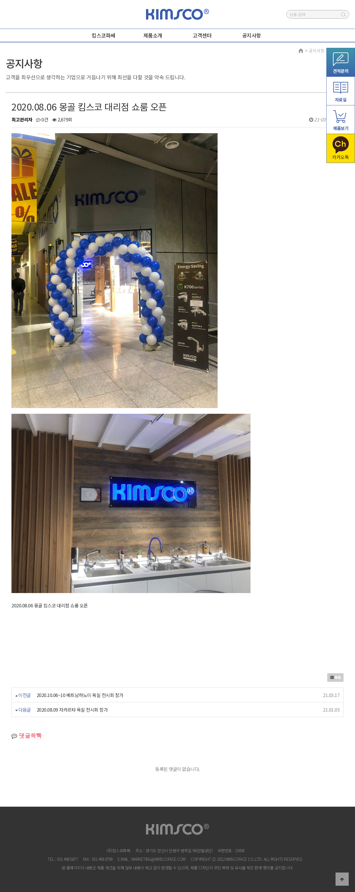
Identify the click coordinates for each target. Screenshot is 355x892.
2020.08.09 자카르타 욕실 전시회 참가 (72, 709)
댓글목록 (26, 735)
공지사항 (316, 51)
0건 (42, 119)
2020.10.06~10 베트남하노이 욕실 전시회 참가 (80, 695)
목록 (335, 677)
